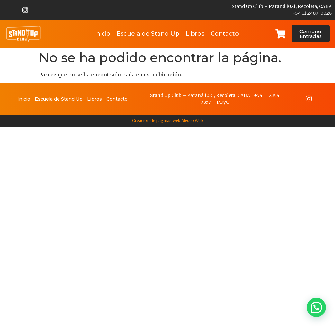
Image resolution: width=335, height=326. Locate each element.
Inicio (102, 33)
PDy (221, 102)
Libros (195, 33)
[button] (316, 307)
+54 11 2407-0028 (312, 13)
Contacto (225, 33)
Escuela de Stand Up (148, 33)
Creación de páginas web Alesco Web (167, 120)
